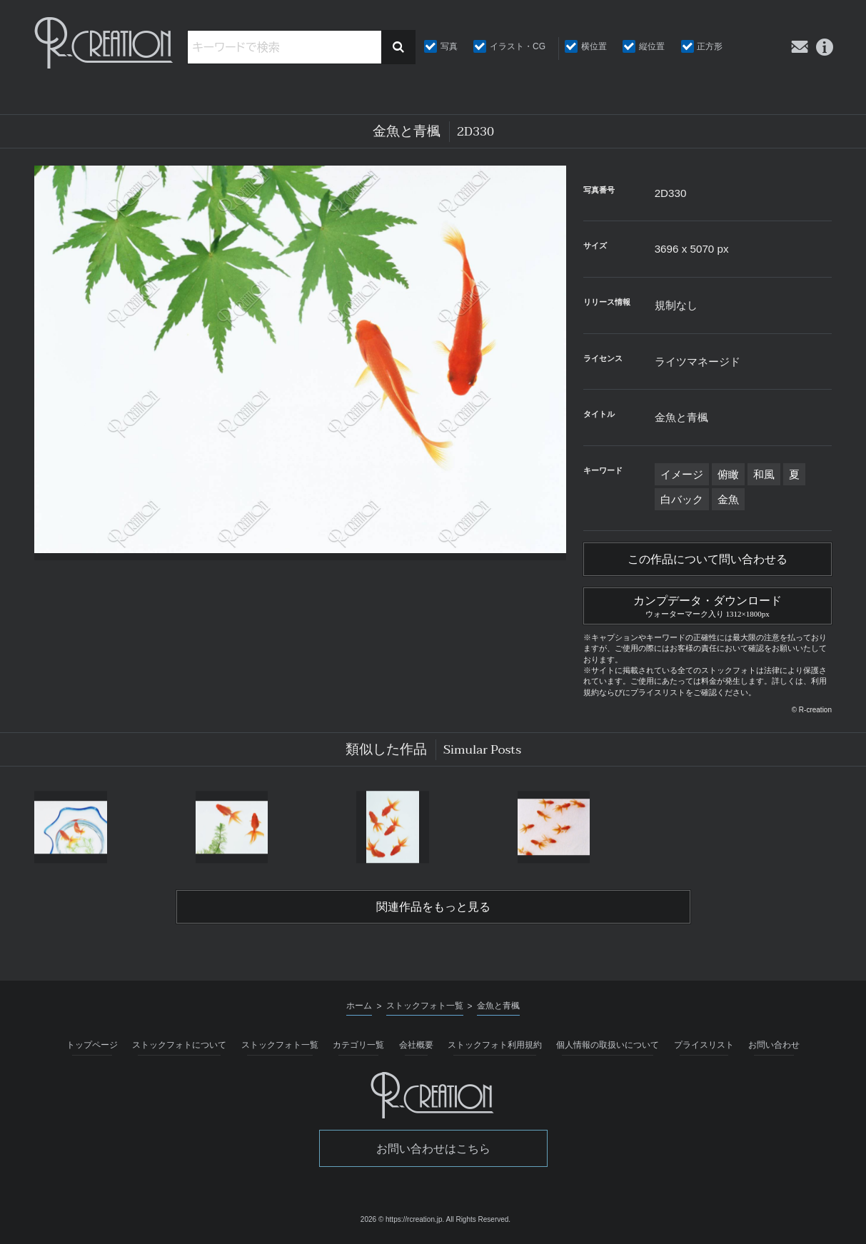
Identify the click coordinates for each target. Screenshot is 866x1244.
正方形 (709, 46)
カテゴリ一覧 (358, 1045)
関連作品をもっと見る (433, 907)
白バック (681, 499)
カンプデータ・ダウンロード (707, 604)
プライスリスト (704, 1045)
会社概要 (416, 1045)
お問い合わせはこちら (433, 1149)
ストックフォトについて (179, 1045)
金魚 (728, 499)
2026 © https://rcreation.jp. (402, 1219)
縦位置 (652, 46)
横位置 (594, 46)
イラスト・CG (517, 46)
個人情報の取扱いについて (607, 1045)
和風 (764, 474)
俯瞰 (728, 474)
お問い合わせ (774, 1045)
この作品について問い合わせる (707, 560)
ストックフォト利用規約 (495, 1045)
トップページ (92, 1045)
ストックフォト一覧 (279, 1045)
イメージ (681, 474)
